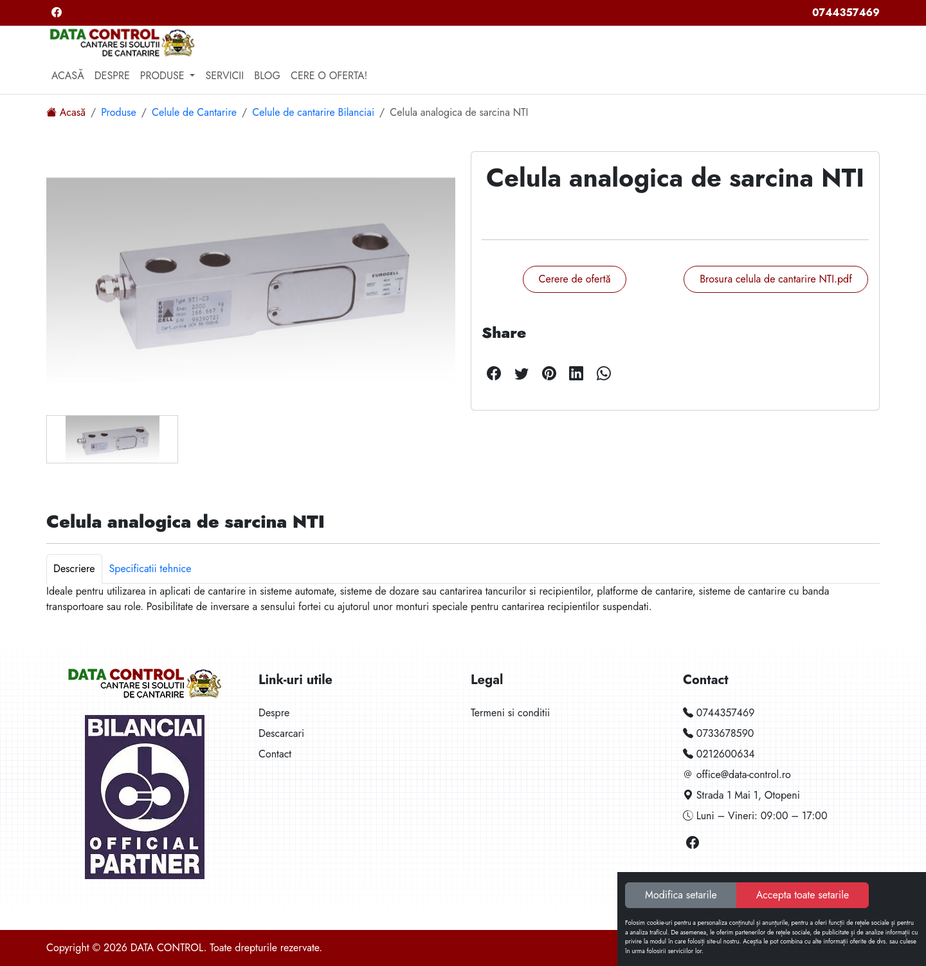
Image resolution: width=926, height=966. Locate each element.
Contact (275, 754)
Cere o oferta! (329, 75)
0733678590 (718, 733)
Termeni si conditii (510, 712)
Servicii (224, 75)
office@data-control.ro (737, 774)
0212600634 (719, 754)
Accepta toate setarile (802, 894)
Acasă (67, 75)
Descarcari (281, 733)
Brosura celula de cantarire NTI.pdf (776, 279)
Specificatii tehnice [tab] (150, 568)
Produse (118, 112)
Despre (112, 75)
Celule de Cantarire (194, 112)
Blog (267, 75)
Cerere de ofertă (575, 279)
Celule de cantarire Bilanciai (313, 112)
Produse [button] (164, 75)
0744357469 (846, 12)
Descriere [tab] (74, 568)
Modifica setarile (681, 894)
